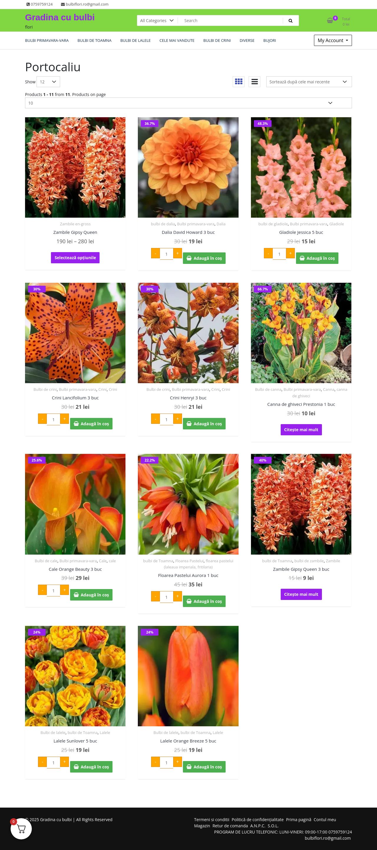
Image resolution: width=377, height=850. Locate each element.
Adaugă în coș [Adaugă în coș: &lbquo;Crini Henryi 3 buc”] (208, 423)
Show (30, 82)
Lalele (105, 732)
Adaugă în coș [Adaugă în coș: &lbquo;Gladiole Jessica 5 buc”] (321, 258)
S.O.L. (273, 825)
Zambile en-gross (75, 223)
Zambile (333, 560)
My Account (331, 40)
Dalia (220, 223)
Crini (102, 389)
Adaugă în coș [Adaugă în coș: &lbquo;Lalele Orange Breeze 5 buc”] (208, 767)
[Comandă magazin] (309, 81)
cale (112, 560)
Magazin (202, 825)
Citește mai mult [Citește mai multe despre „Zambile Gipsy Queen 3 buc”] (301, 594)
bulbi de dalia (163, 223)
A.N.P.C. (257, 825)
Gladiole (336, 223)
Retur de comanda (230, 825)
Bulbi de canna (268, 389)
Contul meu (325, 819)
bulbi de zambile (309, 560)
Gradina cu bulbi (60, 17)
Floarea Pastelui (189, 560)
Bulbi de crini (45, 389)
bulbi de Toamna (158, 560)
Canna (329, 389)
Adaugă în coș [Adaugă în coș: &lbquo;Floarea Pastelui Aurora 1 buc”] (208, 601)
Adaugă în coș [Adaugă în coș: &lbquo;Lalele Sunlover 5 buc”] (95, 767)
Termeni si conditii (211, 819)
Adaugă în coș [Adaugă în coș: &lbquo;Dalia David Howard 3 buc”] (208, 258)
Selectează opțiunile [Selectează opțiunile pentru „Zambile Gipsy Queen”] (75, 257)
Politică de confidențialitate (258, 819)
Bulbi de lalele (53, 732)
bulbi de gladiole (273, 223)
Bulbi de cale (46, 560)
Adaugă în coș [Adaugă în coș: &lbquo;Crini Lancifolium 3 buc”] (95, 423)
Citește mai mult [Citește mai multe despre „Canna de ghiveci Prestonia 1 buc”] (301, 429)
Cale (103, 560)
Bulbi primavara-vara (195, 223)
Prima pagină (298, 819)
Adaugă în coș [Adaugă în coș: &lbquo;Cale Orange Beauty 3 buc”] (95, 595)
